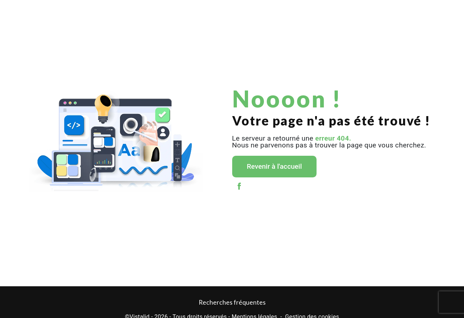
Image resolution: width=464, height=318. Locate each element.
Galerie (405, 12)
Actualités (375, 12)
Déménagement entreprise (136, 12)
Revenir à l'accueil (274, 166)
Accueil (30, 12)
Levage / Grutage (188, 12)
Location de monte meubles (302, 12)
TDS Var (346, 12)
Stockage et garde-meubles (241, 12)
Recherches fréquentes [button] (232, 302)
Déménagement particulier (74, 12)
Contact (433, 12)
